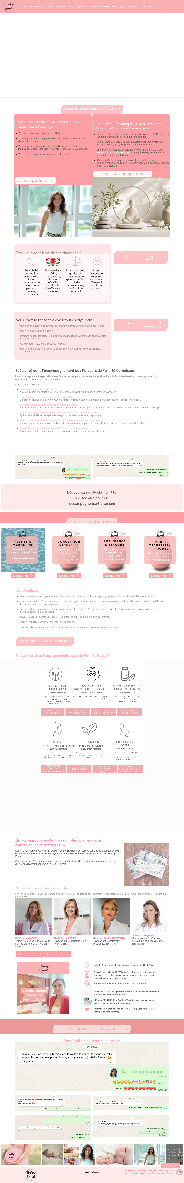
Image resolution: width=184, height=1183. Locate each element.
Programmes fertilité (100, 6)
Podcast (134, 6)
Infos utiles (147, 6)
